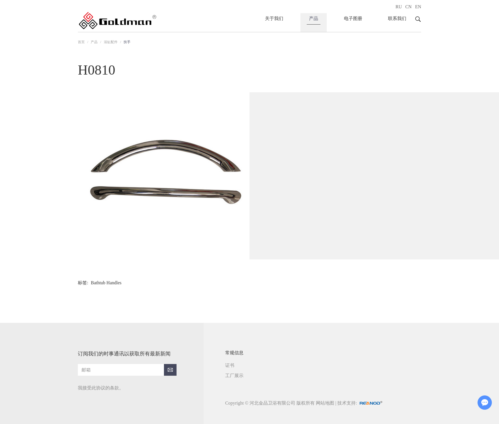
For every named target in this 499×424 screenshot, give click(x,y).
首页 (81, 42)
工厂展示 (234, 375)
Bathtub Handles (106, 282)
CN (408, 6)
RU (398, 6)
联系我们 (397, 18)
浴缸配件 (111, 42)
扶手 (127, 42)
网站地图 (325, 403)
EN (418, 6)
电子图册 (353, 18)
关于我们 (274, 18)
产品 (313, 18)
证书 (229, 365)
